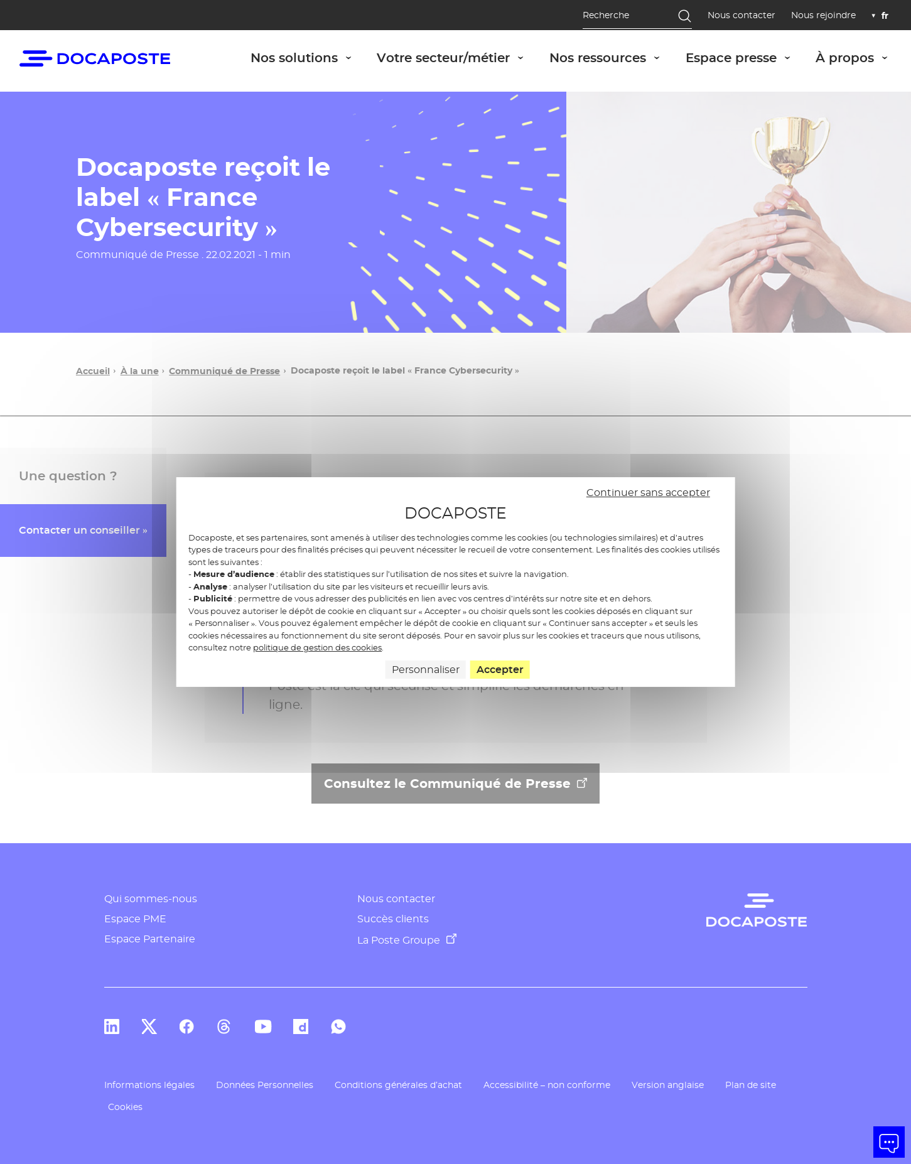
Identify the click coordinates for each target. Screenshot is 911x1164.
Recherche (606, 15)
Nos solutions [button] (308, 57)
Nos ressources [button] (611, 57)
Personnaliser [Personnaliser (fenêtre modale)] (426, 670)
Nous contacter (741, 15)
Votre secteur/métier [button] (457, 57)
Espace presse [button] (745, 57)
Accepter (500, 670)
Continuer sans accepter (648, 492)
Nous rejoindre (823, 15)
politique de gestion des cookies (317, 647)
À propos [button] (858, 57)
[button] (889, 1142)
